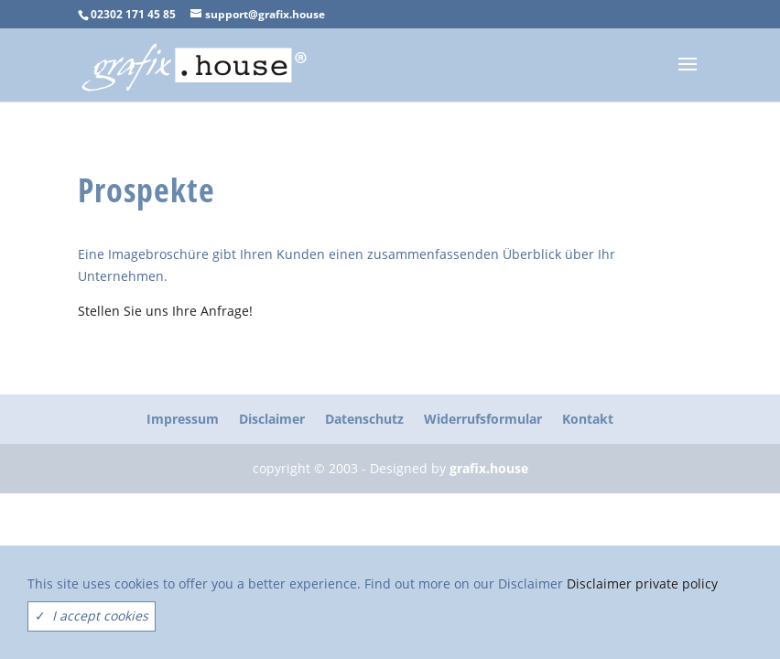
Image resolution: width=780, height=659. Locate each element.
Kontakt (587, 418)
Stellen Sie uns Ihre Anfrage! (165, 310)
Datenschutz (364, 418)
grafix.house (489, 468)
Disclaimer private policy (642, 583)
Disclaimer (272, 418)
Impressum (182, 418)
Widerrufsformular (483, 418)
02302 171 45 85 (133, 14)
